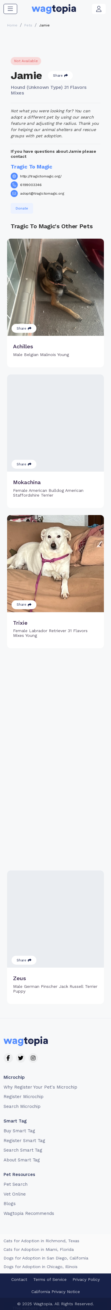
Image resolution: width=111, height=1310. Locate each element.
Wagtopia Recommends (29, 1213)
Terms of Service (50, 1279)
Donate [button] (22, 208)
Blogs (10, 1203)
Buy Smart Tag (19, 1130)
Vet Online (15, 1194)
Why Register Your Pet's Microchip (40, 1087)
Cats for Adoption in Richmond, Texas (41, 1240)
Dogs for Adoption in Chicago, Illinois (41, 1266)
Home (12, 25)
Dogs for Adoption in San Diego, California (46, 1258)
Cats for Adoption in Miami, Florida (39, 1249)
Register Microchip (24, 1096)
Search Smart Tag (23, 1150)
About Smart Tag (22, 1160)
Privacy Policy (86, 1279)
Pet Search (16, 1184)
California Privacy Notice (55, 1291)
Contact (19, 1279)
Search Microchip (22, 1106)
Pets (28, 25)
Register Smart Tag (24, 1140)
